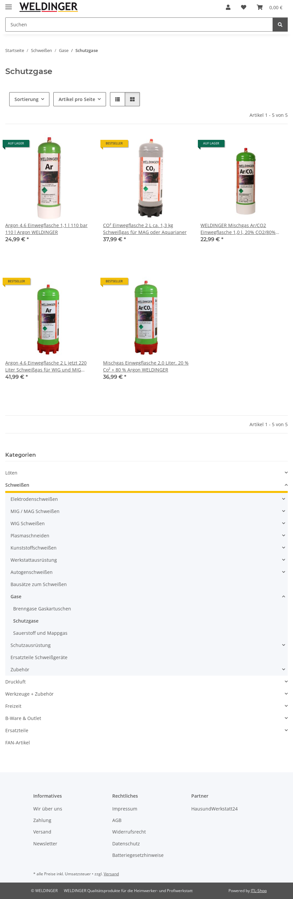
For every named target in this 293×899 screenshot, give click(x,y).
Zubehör (20, 669)
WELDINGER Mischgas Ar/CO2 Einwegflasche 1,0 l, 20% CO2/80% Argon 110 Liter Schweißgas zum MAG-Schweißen (243, 229)
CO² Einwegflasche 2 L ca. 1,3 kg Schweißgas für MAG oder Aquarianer (145, 228)
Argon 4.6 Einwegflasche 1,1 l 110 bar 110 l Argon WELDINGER (46, 228)
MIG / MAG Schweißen (35, 511)
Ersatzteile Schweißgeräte (39, 657)
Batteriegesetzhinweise (138, 855)
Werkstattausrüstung (34, 560)
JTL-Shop (259, 890)
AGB (116, 820)
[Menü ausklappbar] (8, 4)
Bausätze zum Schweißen (39, 584)
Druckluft (15, 682)
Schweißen (17, 485)
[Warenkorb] (270, 7)
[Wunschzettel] (244, 7)
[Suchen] (139, 24)
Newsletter (45, 843)
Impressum (124, 809)
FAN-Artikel (17, 742)
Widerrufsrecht (129, 832)
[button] (228, 7)
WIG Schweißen (28, 523)
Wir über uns (47, 809)
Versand (42, 832)
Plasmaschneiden (30, 535)
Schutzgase (26, 621)
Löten (11, 473)
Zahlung (42, 820)
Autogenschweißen (32, 572)
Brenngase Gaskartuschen (42, 608)
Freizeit (13, 706)
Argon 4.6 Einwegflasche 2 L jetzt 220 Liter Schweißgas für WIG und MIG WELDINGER (46, 366)
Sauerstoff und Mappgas (40, 633)
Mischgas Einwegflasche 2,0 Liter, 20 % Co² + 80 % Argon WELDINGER (146, 366)
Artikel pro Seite (77, 99)
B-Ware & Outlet (23, 718)
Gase (16, 596)
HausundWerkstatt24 (214, 809)
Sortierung (26, 99)
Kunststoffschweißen (34, 548)
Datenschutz (126, 843)
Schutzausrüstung (31, 645)
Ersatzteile (16, 730)
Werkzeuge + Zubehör (29, 694)
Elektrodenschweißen (34, 499)
